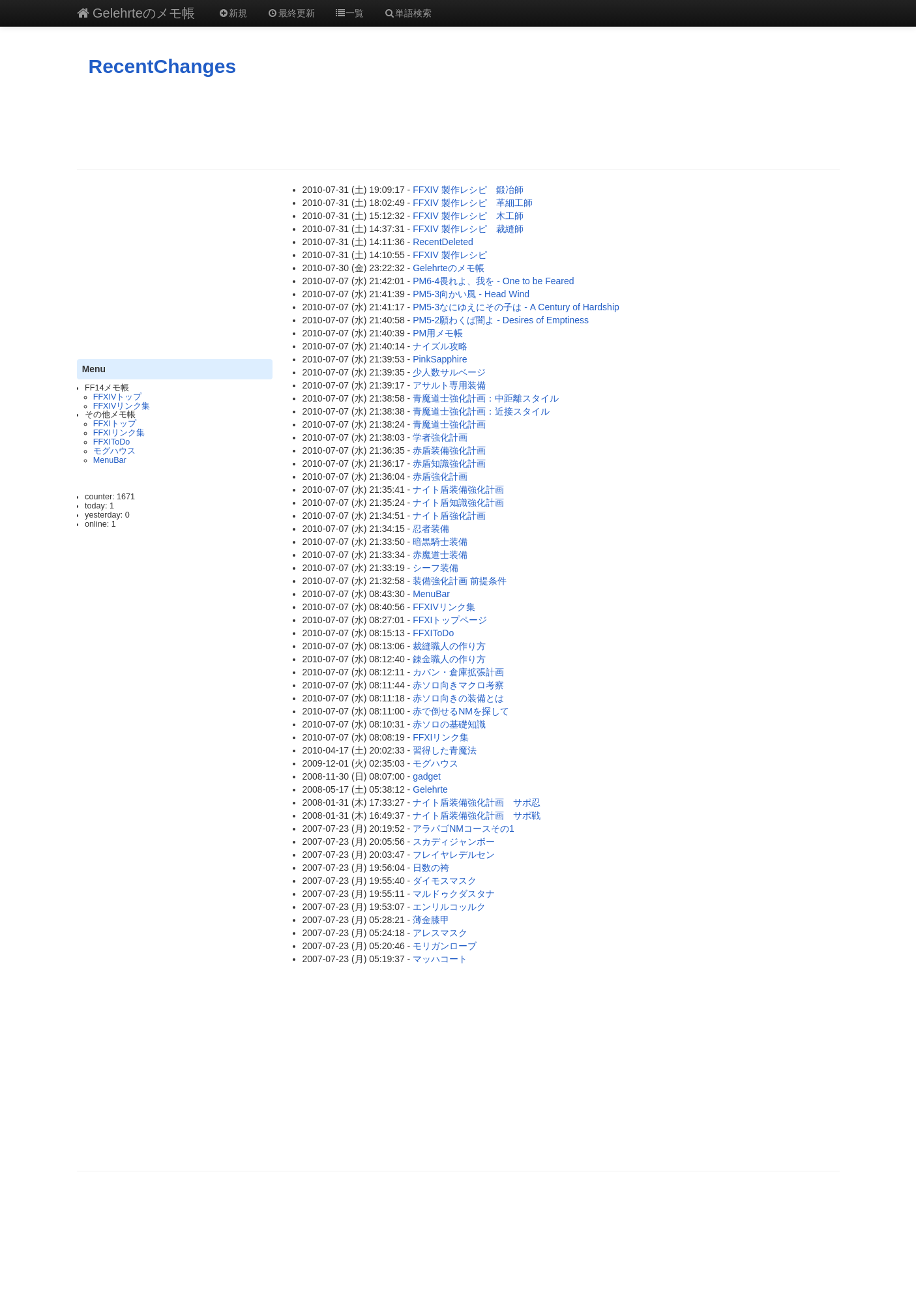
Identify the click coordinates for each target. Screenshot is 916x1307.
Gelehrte (430, 789)
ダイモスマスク (445, 880)
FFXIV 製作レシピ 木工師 (468, 216)
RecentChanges (163, 66)
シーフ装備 (435, 568)
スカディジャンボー (454, 841)
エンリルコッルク (449, 907)
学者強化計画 (440, 437)
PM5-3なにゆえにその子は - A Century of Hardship (516, 307)
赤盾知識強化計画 (449, 463)
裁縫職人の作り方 (449, 646)
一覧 (349, 13)
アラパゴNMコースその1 (463, 828)
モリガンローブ (445, 946)
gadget (427, 776)
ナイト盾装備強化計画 (458, 489)
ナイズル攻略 (440, 346)
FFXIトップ (114, 423)
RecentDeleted (443, 242)
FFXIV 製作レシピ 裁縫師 (468, 229)
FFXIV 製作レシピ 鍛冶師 (468, 189)
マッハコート (440, 959)
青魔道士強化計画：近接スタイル (481, 411)
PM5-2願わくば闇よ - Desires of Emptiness (501, 320)
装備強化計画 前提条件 (460, 581)
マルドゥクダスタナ (454, 893)
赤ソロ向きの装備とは (458, 698)
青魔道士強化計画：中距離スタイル (486, 398)
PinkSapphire (440, 359)
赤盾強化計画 (440, 476)
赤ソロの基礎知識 (449, 724)
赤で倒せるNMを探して (461, 711)
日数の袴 (431, 867)
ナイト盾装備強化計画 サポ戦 (476, 815)
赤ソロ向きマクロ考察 (458, 685)
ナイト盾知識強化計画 (458, 502)
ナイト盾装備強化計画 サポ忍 (476, 802)
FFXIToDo (111, 442)
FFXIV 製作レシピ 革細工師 (473, 203)
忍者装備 (431, 528)
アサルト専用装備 (449, 385)
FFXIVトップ (117, 397)
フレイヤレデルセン (454, 854)
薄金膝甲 (431, 920)
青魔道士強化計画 (449, 424)
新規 (233, 13)
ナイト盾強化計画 (449, 515)
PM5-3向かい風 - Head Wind (471, 294)
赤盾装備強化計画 (449, 450)
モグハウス (114, 451)
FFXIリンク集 (119, 432)
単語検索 (407, 13)
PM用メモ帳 (438, 333)
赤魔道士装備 (440, 555)
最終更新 (291, 13)
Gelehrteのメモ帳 (136, 13)
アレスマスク (440, 933)
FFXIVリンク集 (122, 406)
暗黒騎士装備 (440, 541)
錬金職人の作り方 (449, 659)
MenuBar (109, 460)
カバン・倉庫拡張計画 (458, 672)
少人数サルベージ (449, 372)
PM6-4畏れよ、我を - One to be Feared (493, 281)
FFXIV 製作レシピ (450, 255)
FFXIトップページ (450, 620)
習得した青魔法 (445, 750)
